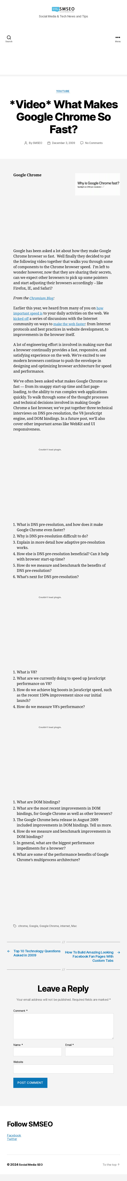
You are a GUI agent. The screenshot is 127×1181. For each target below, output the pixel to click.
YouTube (63, 91)
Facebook (14, 1142)
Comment (20, 1017)
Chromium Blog (42, 298)
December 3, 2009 (63, 143)
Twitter (12, 1146)
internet (67, 926)
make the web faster (70, 324)
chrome (23, 926)
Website (18, 1069)
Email (69, 1051)
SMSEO (36, 143)
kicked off (21, 319)
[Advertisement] (63, 50)
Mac (76, 926)
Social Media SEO (32, 1171)
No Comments (95, 143)
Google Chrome (50, 926)
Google (34, 926)
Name (18, 1051)
